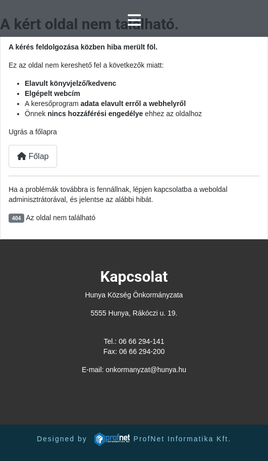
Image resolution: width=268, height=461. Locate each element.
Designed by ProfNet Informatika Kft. (134, 439)
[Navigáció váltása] (134, 20)
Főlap (32, 156)
